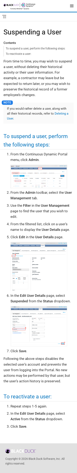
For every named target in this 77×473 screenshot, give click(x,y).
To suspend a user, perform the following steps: (35, 48)
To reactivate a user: (18, 53)
